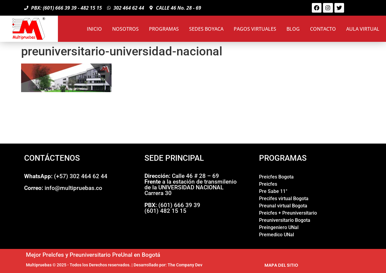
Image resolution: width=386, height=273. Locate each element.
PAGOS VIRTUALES (255, 29)
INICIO (94, 29)
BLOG (293, 29)
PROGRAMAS (164, 29)
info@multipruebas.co (63, 188)
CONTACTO (323, 29)
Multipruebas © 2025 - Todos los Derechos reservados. (78, 265)
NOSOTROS (125, 29)
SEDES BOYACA (206, 29)
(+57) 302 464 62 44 (65, 176)
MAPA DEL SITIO (281, 265)
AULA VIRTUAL (362, 29)
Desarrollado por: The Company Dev (168, 265)
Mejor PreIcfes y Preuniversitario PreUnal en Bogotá (93, 254)
